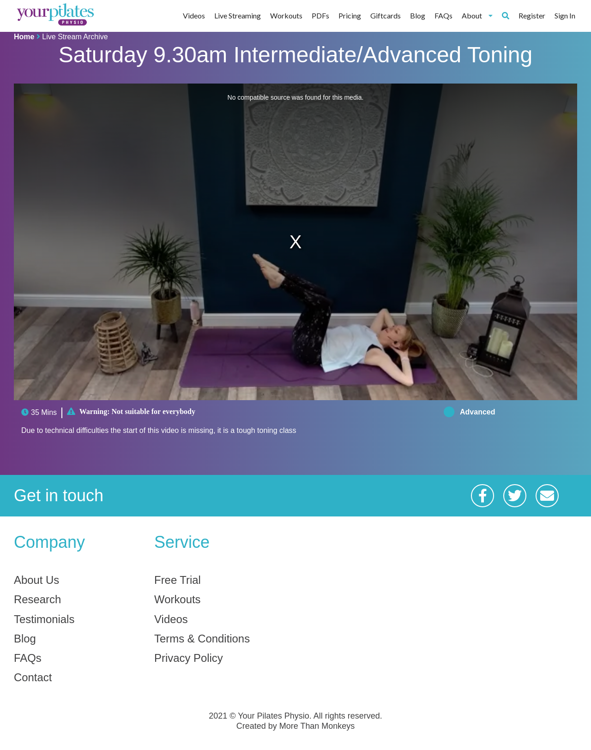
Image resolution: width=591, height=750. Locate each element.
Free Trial (177, 580)
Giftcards (385, 15)
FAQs (443, 15)
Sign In (565, 15)
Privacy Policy (188, 659)
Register (532, 15)
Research (37, 600)
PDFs (320, 15)
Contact (33, 678)
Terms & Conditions (202, 639)
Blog (417, 15)
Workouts (286, 15)
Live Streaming (237, 15)
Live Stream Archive (75, 37)
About (477, 15)
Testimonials (44, 619)
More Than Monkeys (317, 726)
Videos (194, 15)
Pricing (349, 15)
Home (24, 37)
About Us (37, 580)
